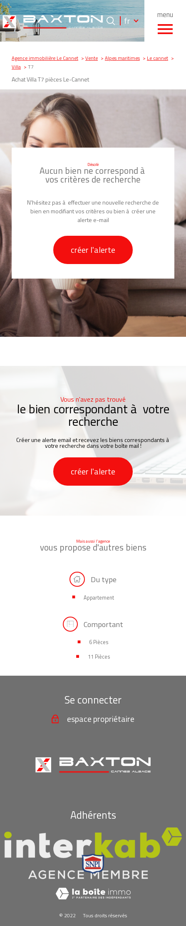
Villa (16, 67)
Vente (91, 58)
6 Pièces (99, 642)
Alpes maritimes (122, 58)
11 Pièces (99, 657)
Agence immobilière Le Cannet (45, 58)
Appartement (99, 598)
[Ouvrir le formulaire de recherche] (110, 20)
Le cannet (157, 58)
